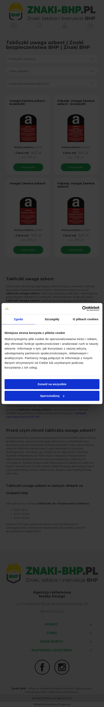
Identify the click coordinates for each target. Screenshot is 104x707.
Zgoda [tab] (18, 319)
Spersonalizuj (52, 395)
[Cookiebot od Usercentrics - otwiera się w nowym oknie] (82, 308)
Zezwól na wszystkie (52, 384)
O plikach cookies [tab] (85, 319)
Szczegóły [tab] (52, 319)
